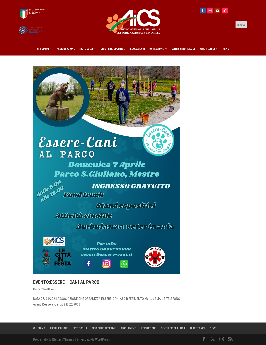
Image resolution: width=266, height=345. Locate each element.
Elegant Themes (63, 339)
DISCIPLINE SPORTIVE (113, 49)
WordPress (102, 339)
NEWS (226, 49)
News (51, 289)
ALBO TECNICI (207, 49)
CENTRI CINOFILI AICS (183, 49)
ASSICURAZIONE (66, 49)
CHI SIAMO (43, 49)
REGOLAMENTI (137, 49)
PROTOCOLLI (86, 49)
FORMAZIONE (156, 49)
